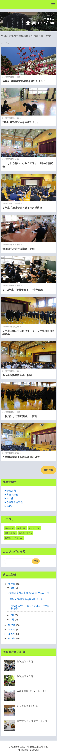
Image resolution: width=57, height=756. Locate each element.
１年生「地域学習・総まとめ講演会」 (23, 207)
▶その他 (9, 498)
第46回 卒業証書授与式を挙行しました (24, 81)
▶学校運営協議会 (13, 502)
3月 (13, 588)
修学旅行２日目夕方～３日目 (32, 721)
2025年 (12, 625)
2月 (13, 615)
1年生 (7, 528)
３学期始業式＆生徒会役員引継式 (21, 457)
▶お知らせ (10, 506)
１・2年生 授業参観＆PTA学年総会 (25, 289)
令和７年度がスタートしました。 (34, 691)
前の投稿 (48, 470)
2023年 (12, 634)
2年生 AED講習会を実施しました (21, 122)
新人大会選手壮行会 (27, 706)
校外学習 (9, 533)
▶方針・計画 (11, 494)
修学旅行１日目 (25, 661)
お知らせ (33, 528)
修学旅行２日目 (25, 676)
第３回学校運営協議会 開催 (18, 249)
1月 (13, 619)
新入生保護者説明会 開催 (17, 375)
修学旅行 (23, 533)
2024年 (12, 629)
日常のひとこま (12, 538)
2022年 (12, 638)
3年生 (19, 528)
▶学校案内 (10, 490)
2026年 (12, 584)
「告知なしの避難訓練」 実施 (19, 416)
